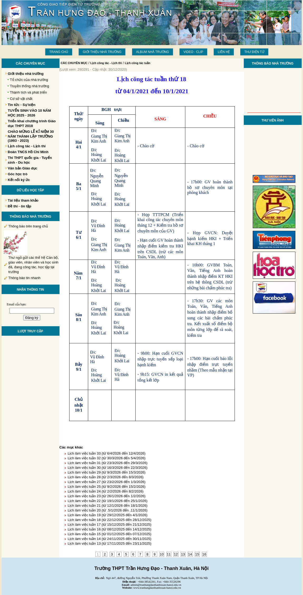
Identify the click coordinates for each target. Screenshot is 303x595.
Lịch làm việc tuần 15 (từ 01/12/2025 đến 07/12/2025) (109, 534)
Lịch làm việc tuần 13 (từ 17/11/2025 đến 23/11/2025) (109, 543)
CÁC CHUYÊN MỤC (74, 63)
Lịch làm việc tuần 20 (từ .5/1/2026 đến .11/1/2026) (107, 510)
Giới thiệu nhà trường (102, 52)
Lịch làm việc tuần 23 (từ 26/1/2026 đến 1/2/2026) (107, 496)
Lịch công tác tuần (137, 63)
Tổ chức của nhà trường (29, 80)
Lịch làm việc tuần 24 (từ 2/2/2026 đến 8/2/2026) (105, 491)
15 (197, 554)
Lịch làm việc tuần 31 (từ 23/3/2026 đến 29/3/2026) (107, 463)
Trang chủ (58, 52)
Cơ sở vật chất (21, 99)
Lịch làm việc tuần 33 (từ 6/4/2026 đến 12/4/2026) (107, 453)
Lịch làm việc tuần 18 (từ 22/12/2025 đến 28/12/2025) (109, 520)
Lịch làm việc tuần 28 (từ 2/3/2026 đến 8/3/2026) (105, 477)
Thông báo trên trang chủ (28, 226)
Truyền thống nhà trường (29, 86)
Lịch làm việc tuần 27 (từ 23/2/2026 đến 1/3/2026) (107, 482)
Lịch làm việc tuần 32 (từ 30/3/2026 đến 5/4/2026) (107, 458)
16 (204, 554)
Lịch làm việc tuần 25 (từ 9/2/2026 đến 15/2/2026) (107, 487)
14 (190, 554)
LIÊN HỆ (224, 52)
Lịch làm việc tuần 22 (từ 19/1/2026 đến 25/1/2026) (107, 501)
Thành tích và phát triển (28, 92)
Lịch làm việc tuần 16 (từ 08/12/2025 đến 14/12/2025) (109, 529)
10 (162, 554)
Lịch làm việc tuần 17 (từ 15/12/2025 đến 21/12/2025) (109, 524)
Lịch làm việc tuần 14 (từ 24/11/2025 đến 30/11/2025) (109, 539)
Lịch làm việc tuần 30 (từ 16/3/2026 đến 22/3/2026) (107, 468)
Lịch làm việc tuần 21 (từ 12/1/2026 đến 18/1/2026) (107, 506)
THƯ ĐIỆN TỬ (254, 52)
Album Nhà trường (152, 52)
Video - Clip (193, 52)
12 (176, 554)
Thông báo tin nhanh (24, 278)
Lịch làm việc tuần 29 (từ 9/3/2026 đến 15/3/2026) (107, 472)
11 (169, 554)
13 (183, 554)
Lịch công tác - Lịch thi (106, 63)
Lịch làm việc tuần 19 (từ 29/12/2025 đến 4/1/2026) (107, 515)
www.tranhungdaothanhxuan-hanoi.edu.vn (157, 587)
